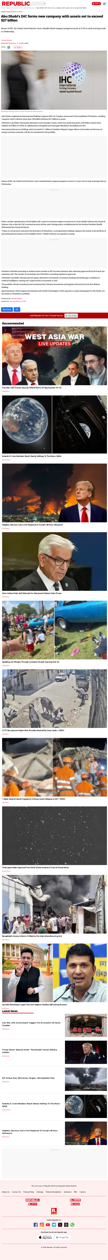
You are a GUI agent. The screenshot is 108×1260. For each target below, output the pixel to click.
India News (5, 734)
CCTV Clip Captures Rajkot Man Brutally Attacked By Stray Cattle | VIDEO (33, 730)
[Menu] (103, 3)
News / (3, 8)
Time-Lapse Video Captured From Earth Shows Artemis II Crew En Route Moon (35, 867)
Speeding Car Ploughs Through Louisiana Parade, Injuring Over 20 (30, 662)
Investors (68, 1192)
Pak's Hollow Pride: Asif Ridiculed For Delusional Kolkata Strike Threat (31, 593)
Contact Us (16, 1192)
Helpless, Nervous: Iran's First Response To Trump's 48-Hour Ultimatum (32, 524)
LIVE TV (96, 4)
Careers (83, 1192)
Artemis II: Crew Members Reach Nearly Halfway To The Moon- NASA (31, 456)
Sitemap (40, 1192)
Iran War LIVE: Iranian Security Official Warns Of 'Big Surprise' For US (31, 387)
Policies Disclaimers (53, 1192)
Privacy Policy (28, 1192)
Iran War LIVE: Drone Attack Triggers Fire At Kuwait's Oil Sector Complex (31, 1024)
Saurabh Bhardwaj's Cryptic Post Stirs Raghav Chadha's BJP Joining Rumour (34, 1004)
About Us (5, 1192)
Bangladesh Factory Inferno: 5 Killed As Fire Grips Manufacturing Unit (32, 936)
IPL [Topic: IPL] (17, 309)
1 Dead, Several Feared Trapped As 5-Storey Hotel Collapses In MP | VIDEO (33, 799)
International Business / (28, 8)
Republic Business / (12, 8)
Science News (6, 459)
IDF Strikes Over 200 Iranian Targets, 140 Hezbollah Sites (28, 1078)
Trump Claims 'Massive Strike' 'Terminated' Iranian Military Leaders (29, 1051)
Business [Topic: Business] (7, 309)
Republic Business (8, 43)
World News (5, 391)
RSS (75, 1192)
